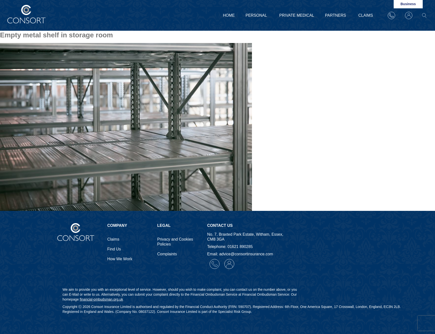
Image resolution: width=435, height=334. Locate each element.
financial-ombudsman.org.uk (101, 299)
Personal (257, 15)
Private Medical (296, 15)
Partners (336, 15)
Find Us (114, 249)
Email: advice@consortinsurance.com (240, 254)
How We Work (119, 259)
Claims (365, 15)
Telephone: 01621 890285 (230, 247)
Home (229, 15)
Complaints (167, 254)
